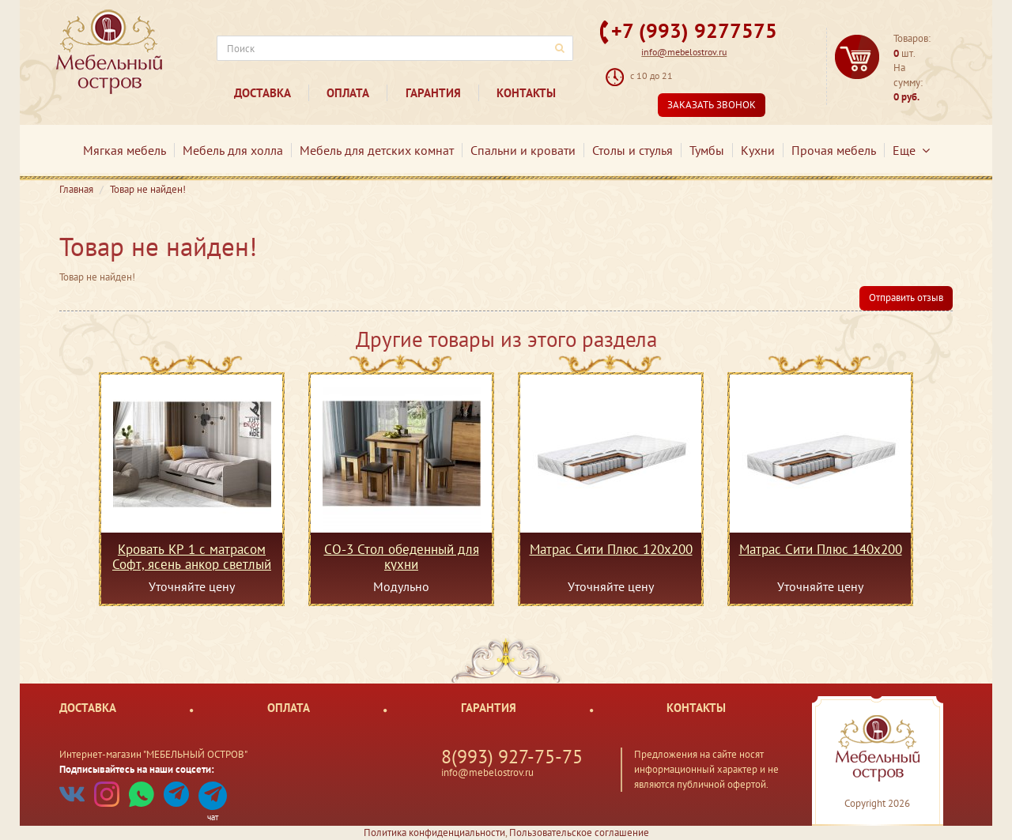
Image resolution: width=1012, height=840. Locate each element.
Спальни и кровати (523, 150)
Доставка (262, 92)
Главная (76, 189)
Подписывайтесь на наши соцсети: (136, 769)
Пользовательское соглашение (579, 832)
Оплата (348, 92)
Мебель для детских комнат (377, 150)
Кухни (758, 150)
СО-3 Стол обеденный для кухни (401, 556)
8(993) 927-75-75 (512, 756)
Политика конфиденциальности (434, 832)
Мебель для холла (233, 150)
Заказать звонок (711, 104)
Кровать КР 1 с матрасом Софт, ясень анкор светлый (191, 556)
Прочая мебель (833, 150)
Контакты (526, 92)
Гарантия (433, 92)
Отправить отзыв (906, 297)
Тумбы (706, 150)
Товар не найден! (148, 189)
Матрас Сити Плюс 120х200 (611, 550)
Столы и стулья (632, 150)
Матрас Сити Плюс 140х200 (820, 550)
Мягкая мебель (124, 150)
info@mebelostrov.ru (684, 52)
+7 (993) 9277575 (694, 30)
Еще (911, 150)
